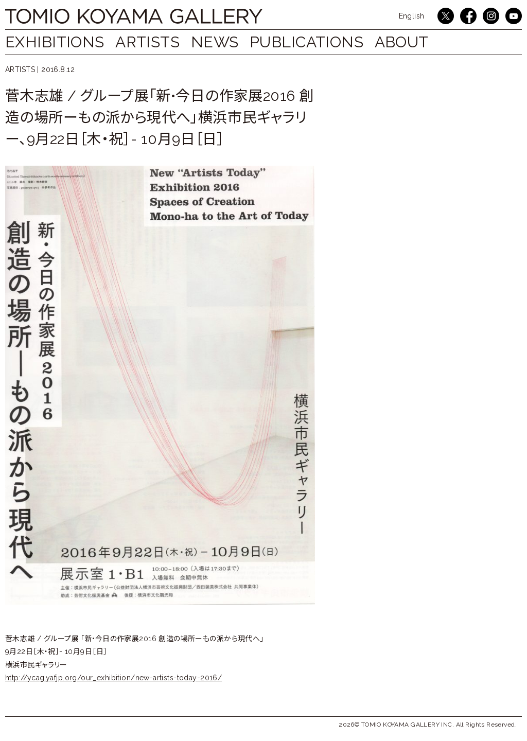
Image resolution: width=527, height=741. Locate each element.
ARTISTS (152, 42)
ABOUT (422, 42)
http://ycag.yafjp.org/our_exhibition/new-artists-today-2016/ (113, 678)
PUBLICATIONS (322, 42)
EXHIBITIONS (54, 42)
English (412, 16)
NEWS (225, 42)
